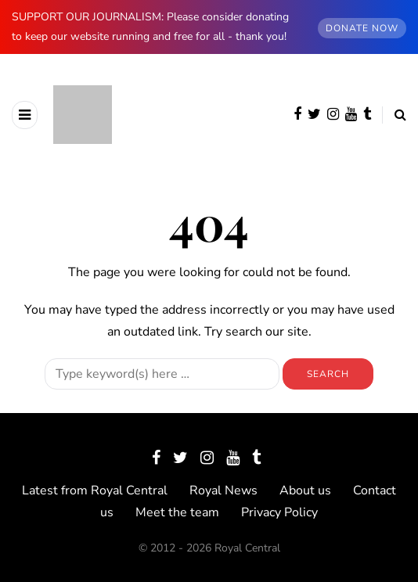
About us (305, 490)
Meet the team (177, 512)
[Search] (162, 374)
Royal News (223, 490)
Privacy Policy (279, 512)
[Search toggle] (394, 115)
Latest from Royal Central (95, 490)
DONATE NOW (362, 28)
